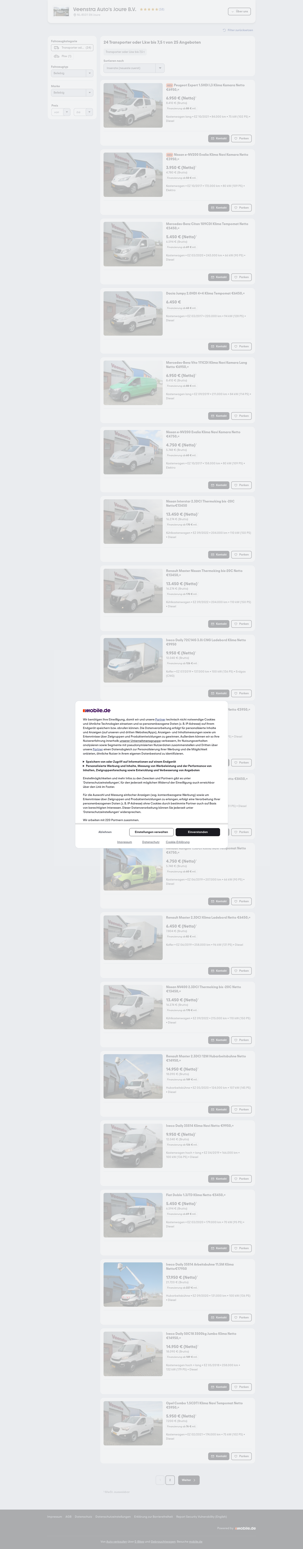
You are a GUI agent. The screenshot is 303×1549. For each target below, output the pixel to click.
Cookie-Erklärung (178, 842)
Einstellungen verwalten (151, 832)
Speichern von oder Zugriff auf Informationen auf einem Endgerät (131, 762)
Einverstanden (198, 832)
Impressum (124, 842)
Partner (160, 719)
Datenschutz (150, 842)
